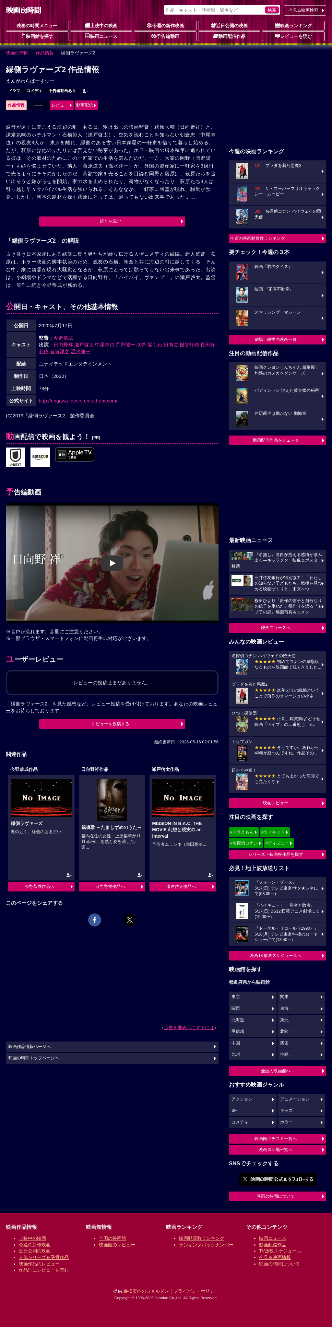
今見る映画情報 (275, 1257)
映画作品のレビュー (39, 1263)
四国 (284, 1043)
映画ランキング (293, 25)
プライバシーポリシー (196, 1291)
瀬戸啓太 (84, 344)
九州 (235, 1054)
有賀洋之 (59, 351)
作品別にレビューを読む (44, 1270)
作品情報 (45, 52)
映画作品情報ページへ (29, 1046)
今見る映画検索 (303, 10)
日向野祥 (63, 344)
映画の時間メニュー (37, 25)
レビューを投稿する (110, 723)
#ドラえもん (242, 832)
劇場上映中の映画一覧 (276, 339)
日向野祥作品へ (110, 886)
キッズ (286, 1110)
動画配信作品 (229, 36)
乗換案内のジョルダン (146, 1291)
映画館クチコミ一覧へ (276, 1138)
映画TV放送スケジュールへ (276, 955)
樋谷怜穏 (189, 344)
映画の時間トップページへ (33, 1058)
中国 (235, 1043)
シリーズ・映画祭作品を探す (275, 854)
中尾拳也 (104, 344)
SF (234, 1110)
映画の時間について (276, 1196)
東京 (235, 997)
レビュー (60, 105)
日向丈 (171, 344)
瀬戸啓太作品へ (181, 886)
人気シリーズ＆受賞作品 (44, 1257)
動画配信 (84, 105)
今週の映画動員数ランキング (257, 238)
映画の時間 (17, 52)
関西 (235, 1008)
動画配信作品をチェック (276, 440)
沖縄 (284, 1054)
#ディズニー (277, 843)
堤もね (155, 344)
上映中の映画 (101, 25)
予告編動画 (165, 36)
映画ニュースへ (275, 627)
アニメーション (295, 1099)
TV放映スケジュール (280, 1250)
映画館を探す (37, 36)
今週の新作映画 (165, 25)
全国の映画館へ (275, 1070)
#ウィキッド (273, 832)
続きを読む (110, 221)
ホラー (286, 1122)
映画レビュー (275, 802)
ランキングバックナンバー (206, 1244)
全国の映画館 (112, 1238)
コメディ (34, 90)
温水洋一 (80, 351)
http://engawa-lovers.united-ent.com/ (78, 400)
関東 (284, 997)
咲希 (141, 344)
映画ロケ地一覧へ (275, 1149)
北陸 (284, 1031)
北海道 (237, 1020)
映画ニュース (101, 36)
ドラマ (14, 90)
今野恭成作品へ (39, 886)
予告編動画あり (62, 90)
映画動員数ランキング (201, 1238)
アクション (242, 1099)
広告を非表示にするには (189, 1027)
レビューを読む (293, 36)
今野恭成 (63, 338)
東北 (284, 1020)
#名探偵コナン (244, 843)
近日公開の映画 (229, 25)
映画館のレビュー (117, 1244)
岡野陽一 (125, 344)
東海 (284, 1008)
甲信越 (237, 1031)
